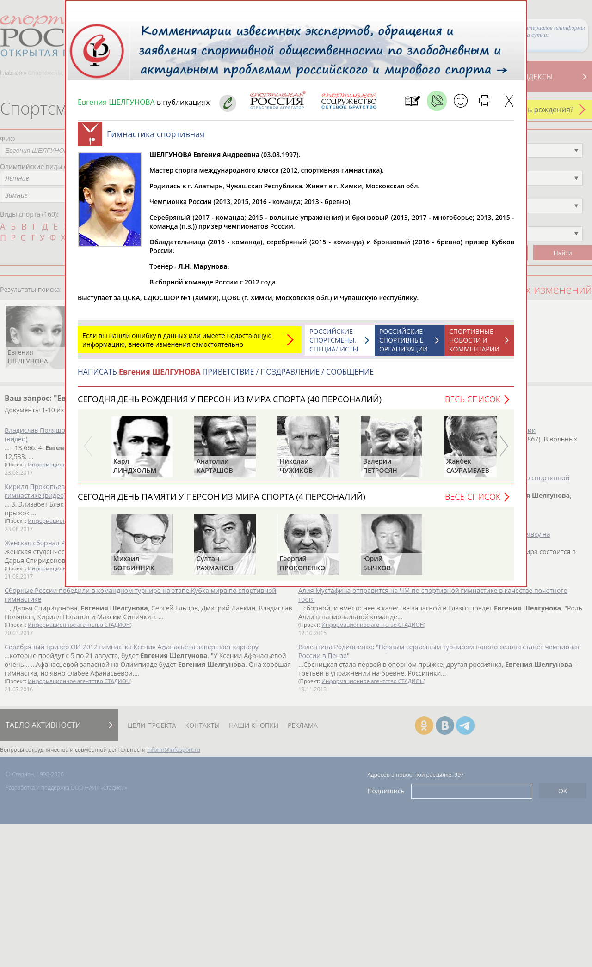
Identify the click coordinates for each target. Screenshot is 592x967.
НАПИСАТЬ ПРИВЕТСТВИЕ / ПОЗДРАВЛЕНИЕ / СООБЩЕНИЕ (226, 376)
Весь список (472, 403)
